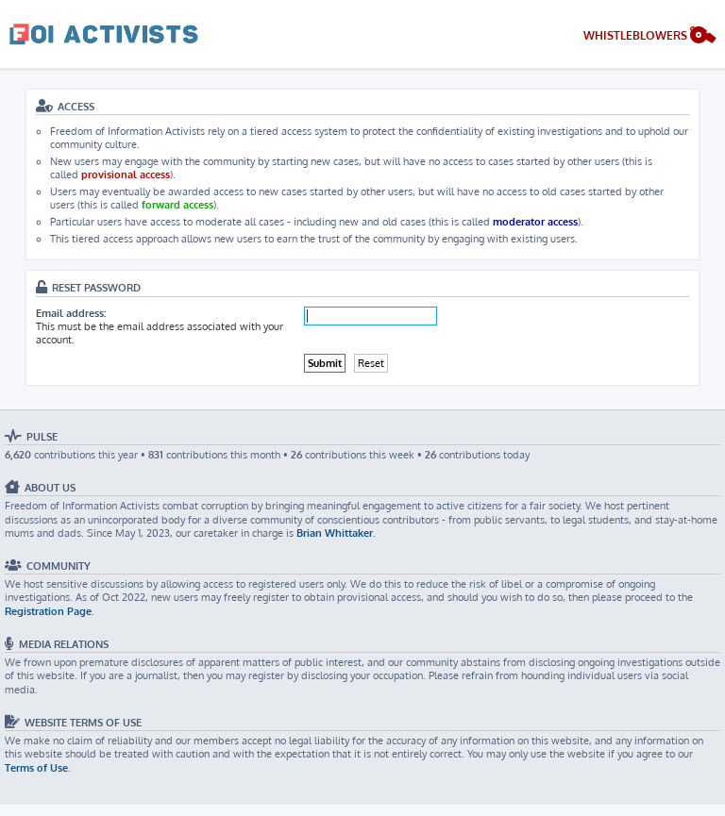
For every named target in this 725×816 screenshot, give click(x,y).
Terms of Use (36, 767)
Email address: (71, 313)
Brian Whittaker (334, 533)
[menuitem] (650, 37)
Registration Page (48, 611)
